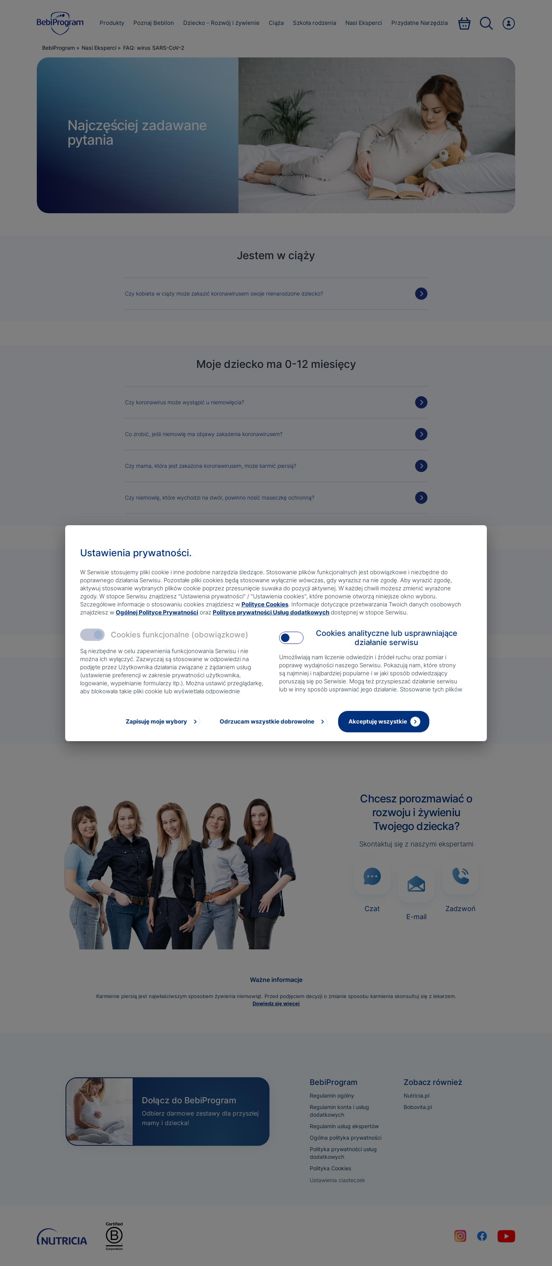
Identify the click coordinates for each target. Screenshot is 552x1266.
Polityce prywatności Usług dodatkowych (271, 612)
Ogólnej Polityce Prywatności (157, 612)
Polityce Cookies (265, 604)
